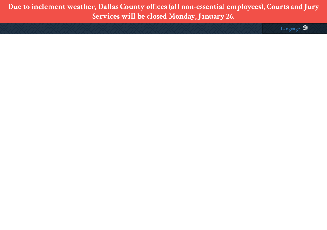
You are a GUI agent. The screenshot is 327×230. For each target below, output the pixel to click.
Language (294, 29)
